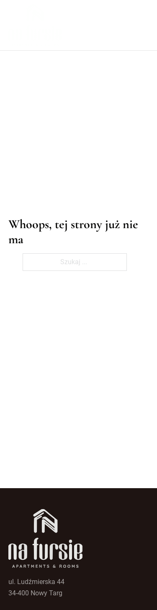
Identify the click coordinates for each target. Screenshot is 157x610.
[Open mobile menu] (144, 25)
